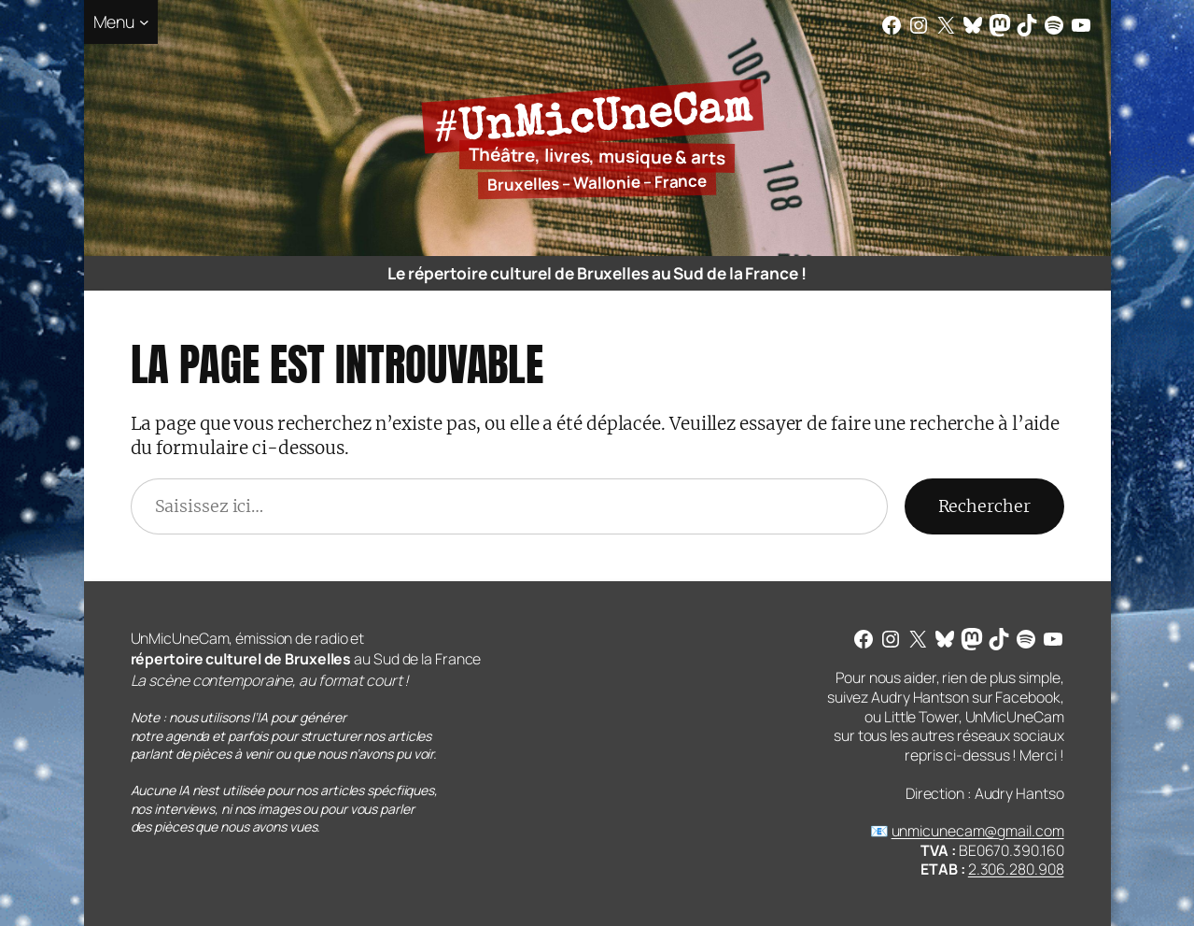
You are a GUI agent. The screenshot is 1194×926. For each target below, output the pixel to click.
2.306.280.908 (1016, 869)
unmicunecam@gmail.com (978, 830)
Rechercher (984, 506)
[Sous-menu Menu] (121, 22)
